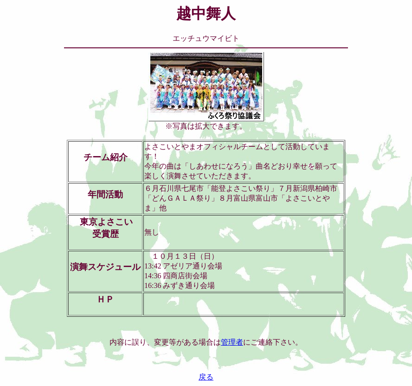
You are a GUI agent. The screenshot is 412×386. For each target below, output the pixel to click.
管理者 (232, 342)
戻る (206, 377)
